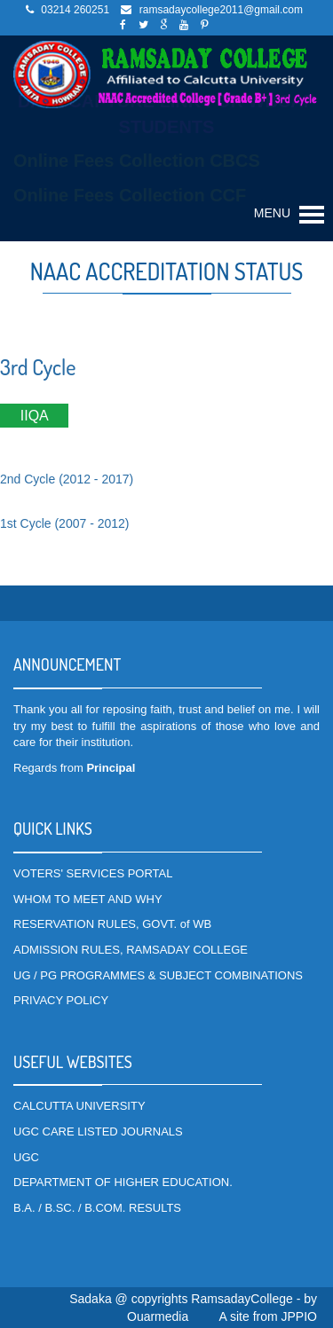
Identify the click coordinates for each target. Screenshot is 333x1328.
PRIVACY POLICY (60, 1000)
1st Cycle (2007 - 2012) (65, 523)
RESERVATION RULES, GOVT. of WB (112, 924)
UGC (26, 1157)
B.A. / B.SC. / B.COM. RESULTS (97, 1207)
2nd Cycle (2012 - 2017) (66, 479)
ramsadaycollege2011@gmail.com (221, 10)
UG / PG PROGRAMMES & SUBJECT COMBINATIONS (158, 975)
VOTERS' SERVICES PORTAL (92, 873)
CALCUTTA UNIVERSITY (79, 1105)
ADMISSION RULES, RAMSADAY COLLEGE (130, 949)
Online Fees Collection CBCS (136, 160)
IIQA (34, 415)
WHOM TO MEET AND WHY (88, 899)
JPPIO (299, 1316)
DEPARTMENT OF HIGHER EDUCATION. (123, 1182)
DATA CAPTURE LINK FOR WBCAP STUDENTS (166, 114)
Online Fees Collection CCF (129, 195)
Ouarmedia (157, 1316)
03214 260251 (75, 10)
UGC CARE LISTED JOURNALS (98, 1131)
